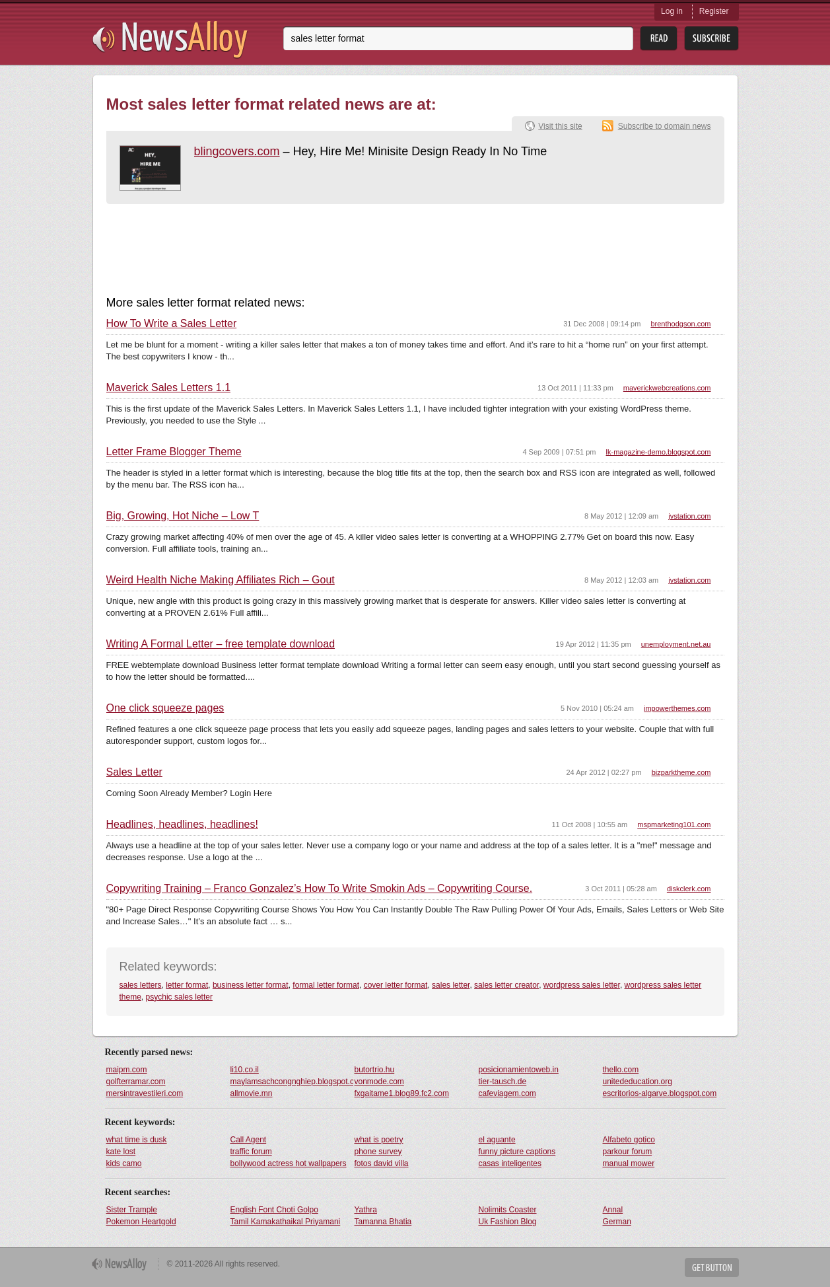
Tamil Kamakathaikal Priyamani (285, 1221)
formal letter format (326, 985)
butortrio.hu (375, 1069)
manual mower (629, 1163)
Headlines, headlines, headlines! (182, 824)
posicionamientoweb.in (519, 1069)
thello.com (621, 1069)
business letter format (251, 985)
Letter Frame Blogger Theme (174, 452)
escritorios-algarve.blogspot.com (660, 1093)
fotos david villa (382, 1163)
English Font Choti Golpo (274, 1209)
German (617, 1221)
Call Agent (248, 1139)
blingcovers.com (237, 151)
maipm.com (126, 1069)
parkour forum (627, 1151)
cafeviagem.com (507, 1093)
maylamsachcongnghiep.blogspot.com (291, 1081)
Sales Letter (134, 772)
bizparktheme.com (681, 772)
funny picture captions (517, 1151)
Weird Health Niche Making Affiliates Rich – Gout (220, 580)
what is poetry (379, 1139)
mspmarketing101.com (673, 824)
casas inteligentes (510, 1163)
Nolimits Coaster (508, 1209)
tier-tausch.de (503, 1081)
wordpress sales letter (581, 985)
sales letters (141, 985)
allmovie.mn (251, 1093)
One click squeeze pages (165, 708)
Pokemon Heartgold (141, 1221)
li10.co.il (244, 1069)
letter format (187, 985)
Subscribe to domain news (664, 126)
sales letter (450, 985)
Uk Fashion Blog (508, 1221)
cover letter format (396, 985)
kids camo (124, 1163)
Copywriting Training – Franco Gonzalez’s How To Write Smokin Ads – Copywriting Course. (319, 888)
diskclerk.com (689, 889)
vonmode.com (379, 1081)
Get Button (712, 1267)
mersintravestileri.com (145, 1093)
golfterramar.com (136, 1081)
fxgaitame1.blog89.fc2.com (402, 1093)
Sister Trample (131, 1209)
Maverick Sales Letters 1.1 (168, 388)
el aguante (497, 1139)
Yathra (366, 1209)
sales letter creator (506, 985)
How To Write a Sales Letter (171, 323)
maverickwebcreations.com (667, 388)
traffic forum (251, 1151)
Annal (613, 1209)
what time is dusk (136, 1139)
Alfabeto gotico (629, 1139)
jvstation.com (689, 516)
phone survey (378, 1151)
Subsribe (711, 38)
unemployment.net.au (676, 644)
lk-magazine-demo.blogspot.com (658, 452)
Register (714, 11)
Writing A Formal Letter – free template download (220, 644)
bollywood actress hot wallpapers (288, 1163)
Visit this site (560, 126)
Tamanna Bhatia (383, 1221)
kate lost (121, 1151)
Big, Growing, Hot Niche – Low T (182, 516)
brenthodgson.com (680, 324)
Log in (672, 11)
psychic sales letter (179, 997)
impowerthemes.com (677, 708)
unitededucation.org (637, 1081)
